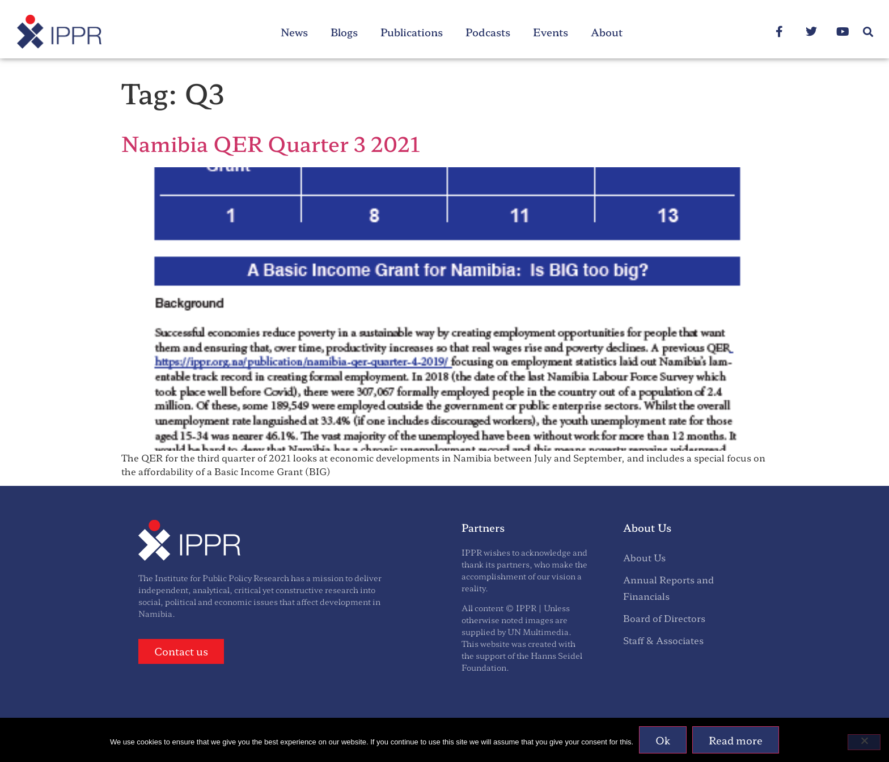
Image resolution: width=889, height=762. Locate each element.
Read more (736, 740)
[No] (864, 742)
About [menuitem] (607, 31)
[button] (868, 32)
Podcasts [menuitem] (487, 31)
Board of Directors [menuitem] (664, 618)
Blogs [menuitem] (344, 31)
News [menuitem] (294, 31)
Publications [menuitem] (411, 31)
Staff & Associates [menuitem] (663, 640)
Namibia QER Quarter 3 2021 (270, 143)
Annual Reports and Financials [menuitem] (668, 588)
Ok (662, 740)
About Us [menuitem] (644, 557)
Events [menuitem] (550, 31)
